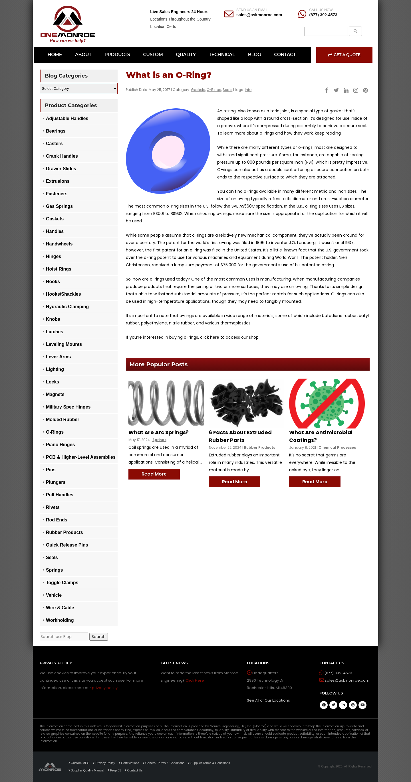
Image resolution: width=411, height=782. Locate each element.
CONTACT (285, 54)
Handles (55, 231)
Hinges (53, 256)
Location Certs (163, 26)
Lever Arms (58, 356)
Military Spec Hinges (68, 407)
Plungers (55, 482)
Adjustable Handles (67, 118)
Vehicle (54, 595)
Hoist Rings (58, 269)
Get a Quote (344, 54)
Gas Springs (59, 206)
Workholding (60, 620)
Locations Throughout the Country (180, 19)
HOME (54, 54)
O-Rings (214, 89)
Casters (54, 143)
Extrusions (58, 181)
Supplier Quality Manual (86, 770)
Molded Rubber (62, 419)
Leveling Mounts (64, 344)
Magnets (55, 394)
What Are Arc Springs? (158, 432)
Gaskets (198, 89)
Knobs (53, 319)
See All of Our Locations (268, 700)
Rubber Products (259, 447)
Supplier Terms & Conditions (209, 763)
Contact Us (133, 770)
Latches (54, 331)
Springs (159, 439)
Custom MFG (78, 763)
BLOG (254, 54)
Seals (227, 89)
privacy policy (105, 687)
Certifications (129, 763)
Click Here (195, 680)
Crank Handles (62, 156)
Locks (52, 381)
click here (209, 337)
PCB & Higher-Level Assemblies (81, 457)
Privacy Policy (104, 763)
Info (248, 89)
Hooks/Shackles (63, 294)
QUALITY (186, 54)
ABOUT (83, 54)
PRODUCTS (117, 54)
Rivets (53, 507)
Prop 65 (114, 770)
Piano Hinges (60, 444)
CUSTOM (153, 54)
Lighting (55, 369)
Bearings (55, 131)
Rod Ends (56, 519)
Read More (154, 474)
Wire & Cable (60, 607)
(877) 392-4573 (323, 15)
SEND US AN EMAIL (252, 10)
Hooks (53, 281)
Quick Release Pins (67, 545)
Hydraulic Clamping (67, 306)
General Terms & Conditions (163, 763)
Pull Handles (59, 494)
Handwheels (59, 243)
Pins (51, 469)
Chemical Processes (337, 447)
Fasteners (57, 193)
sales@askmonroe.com (259, 15)
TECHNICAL (222, 54)
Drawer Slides (61, 168)
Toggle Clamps (62, 582)
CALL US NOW (321, 10)
